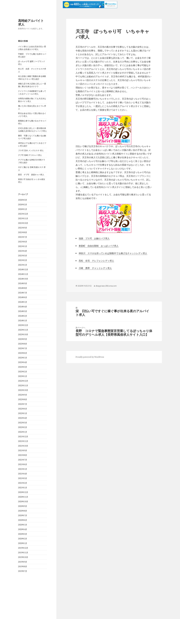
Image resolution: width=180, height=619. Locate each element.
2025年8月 (22, 232)
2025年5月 (22, 246)
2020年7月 (22, 515)
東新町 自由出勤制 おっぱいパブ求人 (98, 245)
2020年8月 (22, 510)
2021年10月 (23, 446)
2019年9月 (22, 562)
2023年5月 (22, 357)
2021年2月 (22, 483)
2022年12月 (23, 381)
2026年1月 (22, 209)
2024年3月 (22, 311)
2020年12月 (23, 492)
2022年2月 (22, 427)
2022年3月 (22, 422)
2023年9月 (22, 339)
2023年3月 (22, 367)
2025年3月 (22, 255)
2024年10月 (23, 278)
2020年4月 (22, 529)
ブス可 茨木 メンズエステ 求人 (31, 150)
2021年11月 (23, 441)
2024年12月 (23, 269)
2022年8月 (22, 399)
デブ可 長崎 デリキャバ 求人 (30, 155)
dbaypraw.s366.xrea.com (106, 286)
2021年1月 (22, 487)
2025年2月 (22, 260)
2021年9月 (22, 450)
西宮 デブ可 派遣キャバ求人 (31, 174)
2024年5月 (22, 302)
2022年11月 (23, 385)
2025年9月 (22, 227)
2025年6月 (22, 241)
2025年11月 (23, 218)
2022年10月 (23, 390)
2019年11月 (23, 552)
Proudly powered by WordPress (90, 357)
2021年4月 (22, 473)
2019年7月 (22, 571)
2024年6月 (22, 297)
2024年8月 (22, 288)
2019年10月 (23, 557)
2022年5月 (22, 413)
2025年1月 (22, 265)
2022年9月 (22, 394)
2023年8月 (22, 343)
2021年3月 (22, 478)
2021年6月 (22, 464)
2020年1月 (22, 543)
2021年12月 (23, 436)
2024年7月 (22, 292)
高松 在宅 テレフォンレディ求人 (96, 260)
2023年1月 (22, 376)
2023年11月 (23, 330)
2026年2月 (22, 204)
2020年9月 (22, 506)
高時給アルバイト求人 (31, 22)
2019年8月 (22, 566)
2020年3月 (22, 534)
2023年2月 (22, 371)
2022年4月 (22, 418)
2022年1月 (22, 432)
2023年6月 (22, 353)
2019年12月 (23, 548)
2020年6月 (22, 520)
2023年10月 (23, 334)
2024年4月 (22, 306)
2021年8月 (22, 455)
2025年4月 (22, 251)
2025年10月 (23, 223)
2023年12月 (23, 325)
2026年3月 (22, 200)
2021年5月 (22, 469)
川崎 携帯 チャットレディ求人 (95, 268)
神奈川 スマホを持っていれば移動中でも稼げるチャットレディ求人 (113, 253)
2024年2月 (22, 316)
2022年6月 (22, 408)
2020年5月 (22, 524)
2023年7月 (22, 348)
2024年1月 (22, 320)
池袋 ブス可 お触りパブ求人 (94, 238)
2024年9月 (22, 283)
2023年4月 (22, 362)
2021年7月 (22, 459)
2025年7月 (22, 237)
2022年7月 (22, 404)
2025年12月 (23, 214)
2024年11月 (23, 274)
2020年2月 (22, 538)
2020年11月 (23, 497)
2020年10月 (23, 501)
